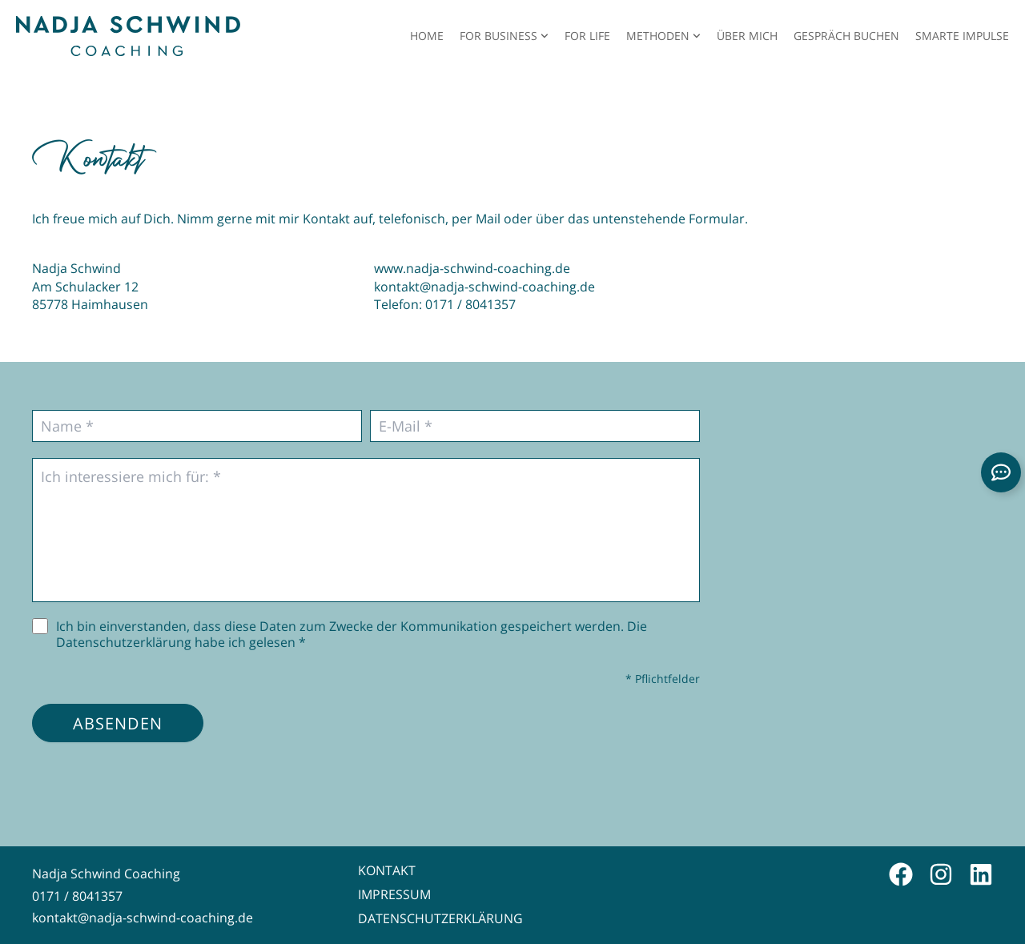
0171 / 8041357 (470, 303)
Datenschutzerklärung (440, 918)
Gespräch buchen (846, 35)
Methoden (663, 36)
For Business (504, 36)
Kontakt (387, 870)
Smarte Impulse (962, 35)
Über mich (747, 35)
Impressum (394, 894)
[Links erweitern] (1001, 472)
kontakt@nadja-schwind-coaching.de (484, 286)
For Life (587, 35)
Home (427, 35)
